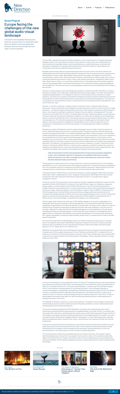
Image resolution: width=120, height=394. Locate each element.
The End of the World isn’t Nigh (101, 370)
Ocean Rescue (39, 369)
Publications (110, 7)
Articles (60, 347)
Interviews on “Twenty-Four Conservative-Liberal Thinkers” (73, 371)
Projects (98, 7)
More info (71, 391)
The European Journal (60, 16)
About (80, 7)
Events (88, 7)
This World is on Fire (13, 369)
